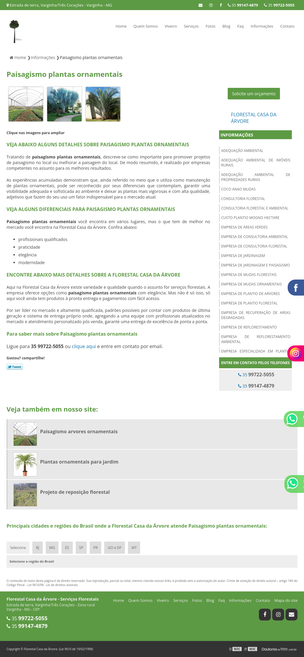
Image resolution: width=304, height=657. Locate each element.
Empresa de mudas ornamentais (251, 284)
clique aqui (84, 346)
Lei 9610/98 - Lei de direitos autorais (53, 585)
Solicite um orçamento (254, 93)
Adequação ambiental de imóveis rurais (255, 163)
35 (279, 5)
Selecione (18, 547)
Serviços (191, 26)
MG (52, 547)
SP (81, 547)
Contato (287, 26)
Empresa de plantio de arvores (250, 293)
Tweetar (15, 367)
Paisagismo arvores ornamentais (79, 431)
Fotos (211, 26)
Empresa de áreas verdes (244, 227)
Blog (226, 26)
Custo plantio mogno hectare (250, 217)
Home (120, 26)
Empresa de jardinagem (243, 255)
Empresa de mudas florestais (249, 274)
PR (95, 547)
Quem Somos (146, 26)
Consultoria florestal (243, 198)
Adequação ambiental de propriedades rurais (255, 177)
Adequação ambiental (242, 150)
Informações (262, 26)
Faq (240, 26)
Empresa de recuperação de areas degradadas (255, 315)
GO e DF (114, 547)
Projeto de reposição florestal (75, 492)
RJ (37, 547)
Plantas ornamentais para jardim (79, 461)
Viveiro (171, 26)
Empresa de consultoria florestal (254, 246)
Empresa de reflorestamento (249, 327)
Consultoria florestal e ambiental (254, 208)
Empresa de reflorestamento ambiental (255, 339)
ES (67, 547)
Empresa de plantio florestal (249, 303)
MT (134, 547)
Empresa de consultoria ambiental (254, 236)
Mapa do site (285, 600)
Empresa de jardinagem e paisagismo (255, 265)
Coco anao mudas (238, 189)
